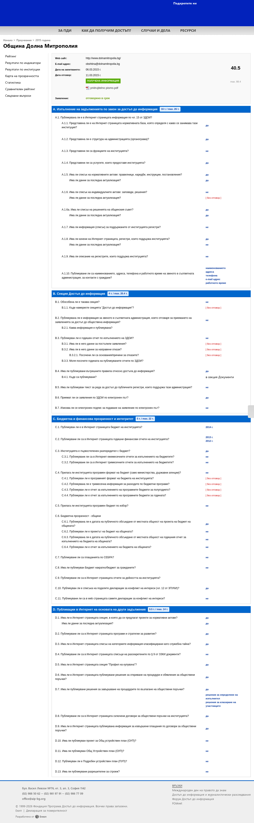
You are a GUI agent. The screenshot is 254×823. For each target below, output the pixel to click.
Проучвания (24, 40)
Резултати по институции (22, 69)
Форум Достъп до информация (193, 799)
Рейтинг (10, 56)
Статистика (13, 82)
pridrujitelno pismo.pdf (104, 87)
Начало (7, 40)
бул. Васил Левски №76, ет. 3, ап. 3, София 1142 (54, 788)
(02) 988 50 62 (31, 793)
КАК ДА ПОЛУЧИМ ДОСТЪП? (106, 30)
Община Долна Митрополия (40, 45)
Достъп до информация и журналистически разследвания (211, 794)
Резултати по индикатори (23, 63)
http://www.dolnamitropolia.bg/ (103, 58)
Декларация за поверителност (46, 810)
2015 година (42, 40)
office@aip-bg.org (34, 798)
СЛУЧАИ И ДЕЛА (155, 30)
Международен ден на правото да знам (199, 790)
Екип (19, 810)
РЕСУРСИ (188, 30)
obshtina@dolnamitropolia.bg (103, 63)
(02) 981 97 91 (52, 793)
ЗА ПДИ (65, 30)
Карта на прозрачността (22, 76)
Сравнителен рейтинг (20, 89)
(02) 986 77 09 (74, 793)
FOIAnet (177, 803)
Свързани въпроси (18, 95)
